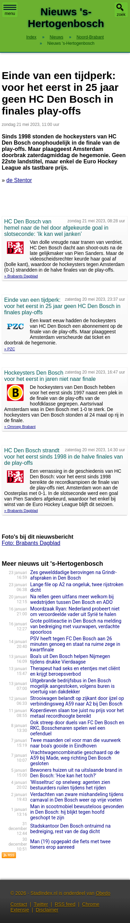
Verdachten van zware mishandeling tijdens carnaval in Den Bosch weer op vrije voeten (76, 797)
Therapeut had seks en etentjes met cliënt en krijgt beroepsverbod (75, 671)
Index (31, 37)
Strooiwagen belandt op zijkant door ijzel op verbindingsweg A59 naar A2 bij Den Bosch (77, 701)
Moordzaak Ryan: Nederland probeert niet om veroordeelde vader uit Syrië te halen (75, 611)
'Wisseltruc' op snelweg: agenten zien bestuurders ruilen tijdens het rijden (70, 784)
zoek (121, 14)
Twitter (41, 904)
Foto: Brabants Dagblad (31, 543)
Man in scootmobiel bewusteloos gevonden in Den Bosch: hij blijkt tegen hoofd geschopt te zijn (77, 812)
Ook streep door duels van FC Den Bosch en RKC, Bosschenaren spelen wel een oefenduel (77, 728)
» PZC (9, 349)
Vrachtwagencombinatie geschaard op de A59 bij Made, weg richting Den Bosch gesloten (75, 758)
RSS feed (65, 904)
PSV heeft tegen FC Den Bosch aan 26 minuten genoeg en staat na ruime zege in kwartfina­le (75, 644)
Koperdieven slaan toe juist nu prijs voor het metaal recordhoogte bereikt (77, 713)
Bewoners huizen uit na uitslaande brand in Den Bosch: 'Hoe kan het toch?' (76, 772)
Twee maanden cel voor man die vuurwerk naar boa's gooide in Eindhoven (75, 743)
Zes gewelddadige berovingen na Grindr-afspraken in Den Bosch (73, 575)
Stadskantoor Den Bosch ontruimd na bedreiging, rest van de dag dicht (70, 828)
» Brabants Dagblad (21, 276)
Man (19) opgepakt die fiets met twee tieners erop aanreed (70, 844)
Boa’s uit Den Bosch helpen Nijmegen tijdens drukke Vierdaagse (70, 659)
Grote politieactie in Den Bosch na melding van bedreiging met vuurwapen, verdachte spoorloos (75, 626)
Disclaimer (47, 910)
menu (9, 10)
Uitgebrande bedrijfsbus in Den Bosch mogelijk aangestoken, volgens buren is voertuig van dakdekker (72, 686)
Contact (18, 904)
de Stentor (19, 180)
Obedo (103, 893)
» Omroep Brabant (20, 427)
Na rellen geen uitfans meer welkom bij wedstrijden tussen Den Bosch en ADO (72, 599)
